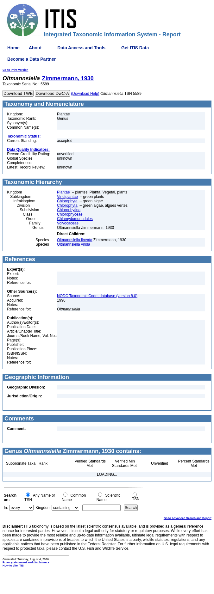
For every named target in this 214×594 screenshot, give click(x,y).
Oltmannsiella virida (73, 244)
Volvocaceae (68, 223)
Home (13, 47)
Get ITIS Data (135, 47)
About (35, 47)
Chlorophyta (67, 201)
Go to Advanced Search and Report (187, 518)
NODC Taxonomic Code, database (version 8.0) (97, 296)
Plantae (63, 192)
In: (6, 507)
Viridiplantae (67, 196)
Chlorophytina (68, 210)
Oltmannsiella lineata (74, 240)
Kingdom (42, 507)
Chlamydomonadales (75, 219)
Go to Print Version (15, 69)
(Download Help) (85, 93)
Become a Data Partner (31, 59)
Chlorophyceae (70, 214)
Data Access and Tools (81, 47)
